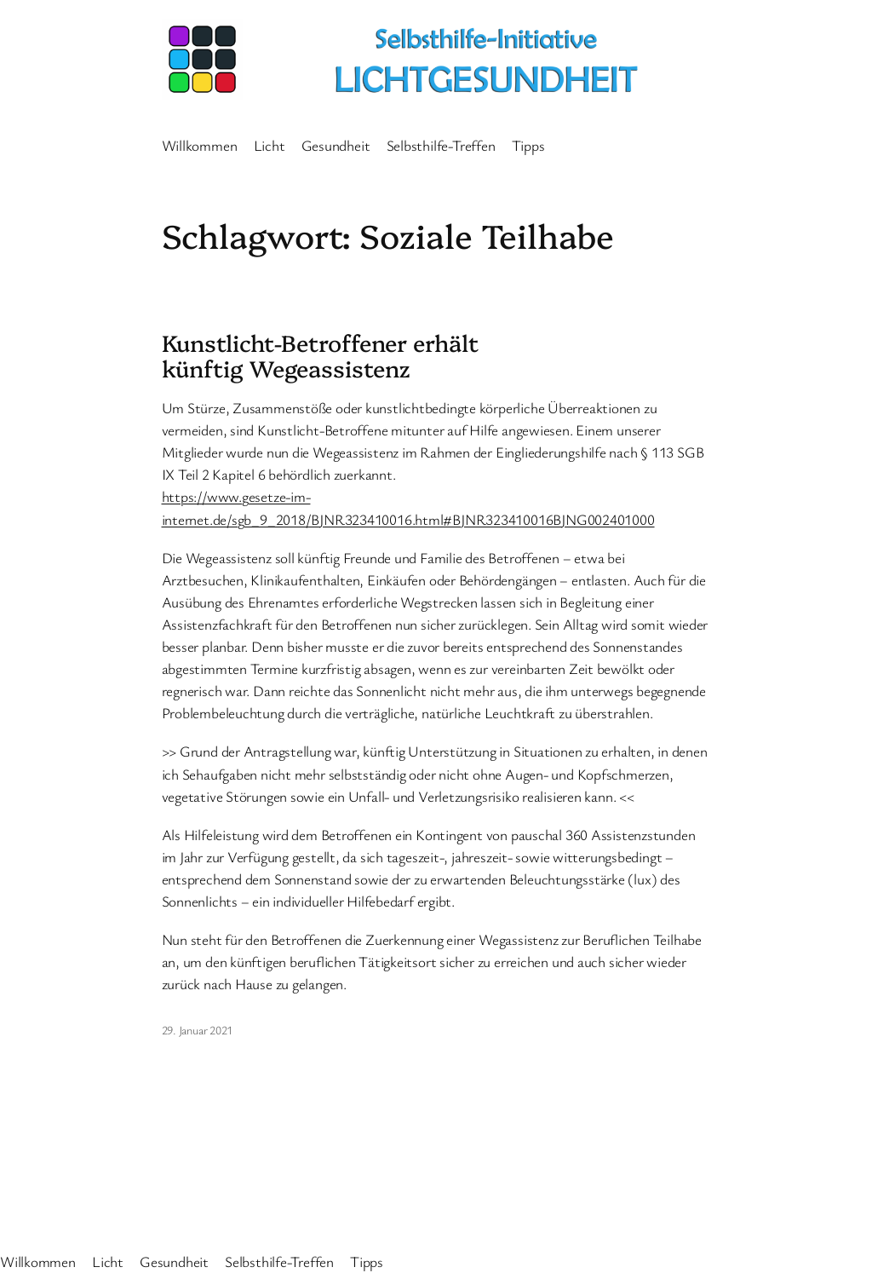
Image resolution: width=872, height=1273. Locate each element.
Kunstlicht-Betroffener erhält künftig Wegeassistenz (320, 355)
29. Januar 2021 (197, 1030)
